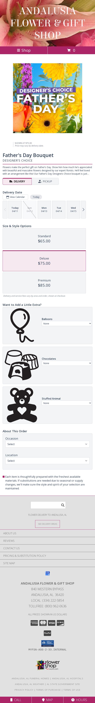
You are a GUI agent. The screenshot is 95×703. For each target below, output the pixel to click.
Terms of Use (71, 689)
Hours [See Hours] (79, 700)
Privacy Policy (24, 689)
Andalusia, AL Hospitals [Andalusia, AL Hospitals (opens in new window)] (67, 678)
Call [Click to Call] (15, 700)
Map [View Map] (47, 700)
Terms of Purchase (48, 689)
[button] (47, 643)
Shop (24, 50)
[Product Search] (48, 505)
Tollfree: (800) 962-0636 (48, 606)
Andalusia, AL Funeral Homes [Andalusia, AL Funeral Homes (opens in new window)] (30, 678)
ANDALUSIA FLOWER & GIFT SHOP (47, 23)
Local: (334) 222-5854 (47, 600)
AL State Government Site (63, 684)
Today (36, 196)
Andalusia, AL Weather (29, 684)
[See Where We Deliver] (47, 523)
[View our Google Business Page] (47, 575)
